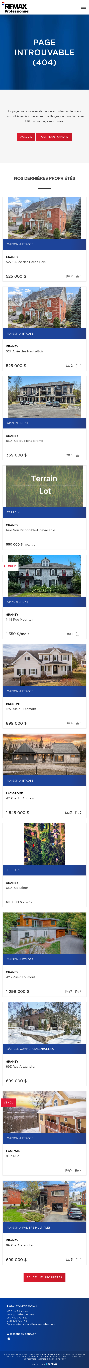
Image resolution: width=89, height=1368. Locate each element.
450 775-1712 (19, 1321)
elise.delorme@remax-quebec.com (35, 1324)
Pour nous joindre (53, 137)
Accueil (26, 137)
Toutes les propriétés (44, 1277)
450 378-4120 (20, 1318)
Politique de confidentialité (55, 1357)
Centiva (51, 1364)
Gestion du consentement (52, 1359)
